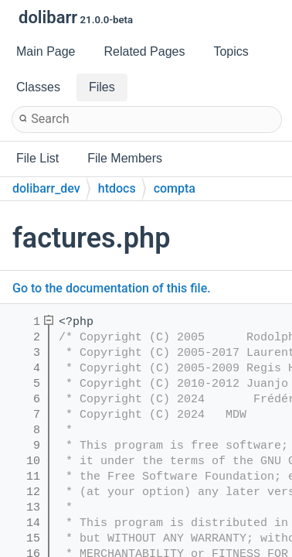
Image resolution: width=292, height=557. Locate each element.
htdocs (117, 188)
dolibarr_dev (46, 188)
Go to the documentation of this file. (111, 288)
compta (174, 188)
